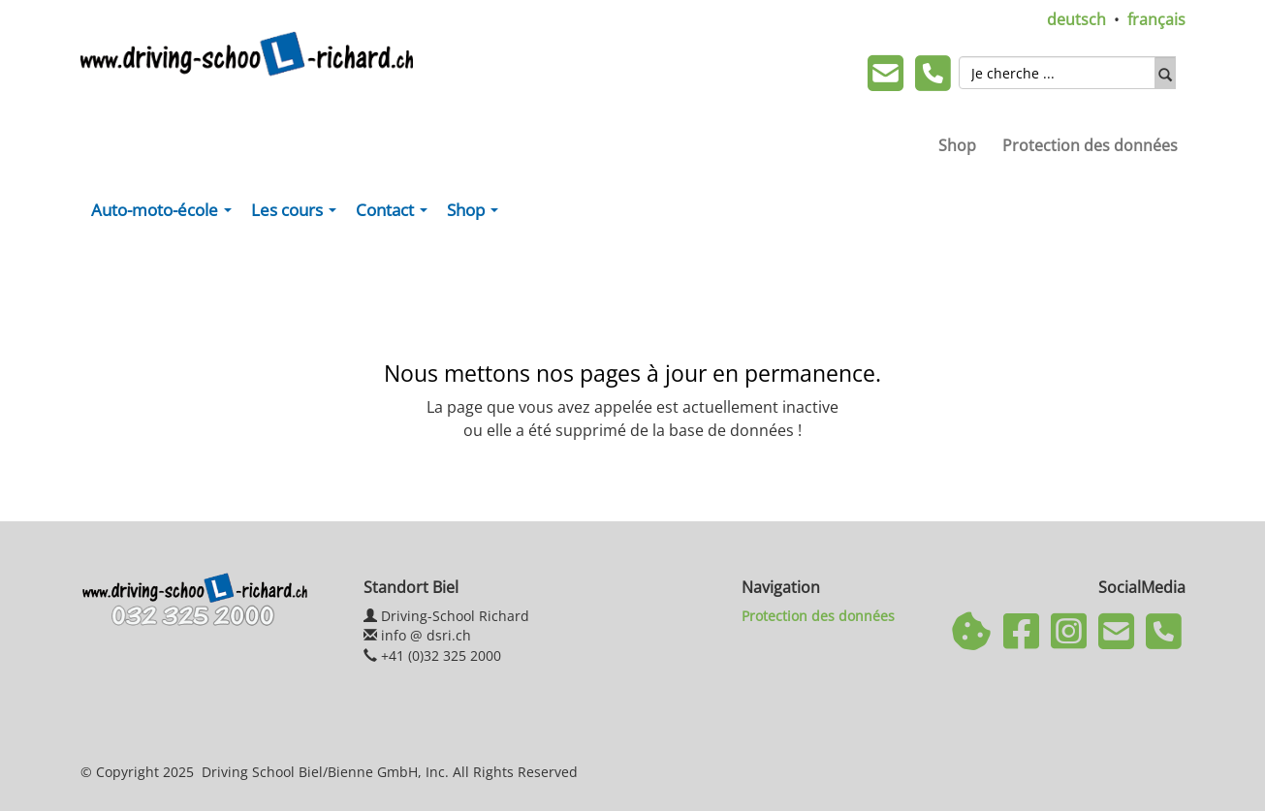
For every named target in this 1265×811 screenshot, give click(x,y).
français (1156, 19)
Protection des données (1090, 145)
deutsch (1076, 19)
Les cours (297, 214)
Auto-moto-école (165, 214)
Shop (957, 145)
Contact (395, 214)
